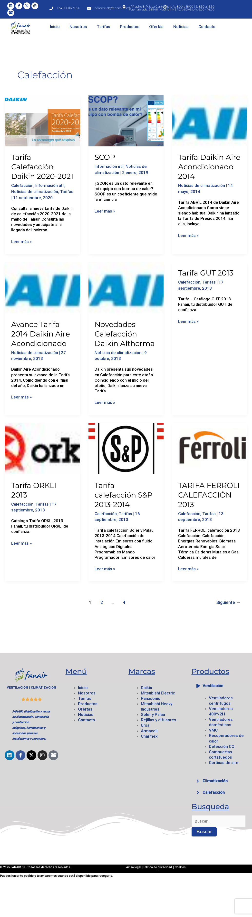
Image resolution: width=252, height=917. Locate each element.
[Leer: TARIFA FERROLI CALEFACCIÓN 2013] (209, 448)
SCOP (105, 157)
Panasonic (150, 698)
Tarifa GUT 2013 (205, 272)
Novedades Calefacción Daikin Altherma (125, 334)
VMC (213, 730)
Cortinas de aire (223, 762)
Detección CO (221, 746)
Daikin (146, 687)
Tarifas (103, 26)
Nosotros (78, 26)
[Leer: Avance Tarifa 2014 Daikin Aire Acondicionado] (42, 287)
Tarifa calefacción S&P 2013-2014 (124, 495)
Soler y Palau (153, 714)
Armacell (149, 730)
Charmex (149, 736)
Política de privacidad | (159, 867)
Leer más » (21, 241)
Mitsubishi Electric (158, 693)
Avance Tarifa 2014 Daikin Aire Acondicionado (40, 334)
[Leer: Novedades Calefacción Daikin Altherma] (126, 287)
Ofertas (156, 26)
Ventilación (213, 685)
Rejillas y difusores (158, 719)
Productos (129, 26)
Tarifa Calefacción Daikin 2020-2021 (42, 167)
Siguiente (228, 602)
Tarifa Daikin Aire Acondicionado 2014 (209, 167)
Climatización (215, 780)
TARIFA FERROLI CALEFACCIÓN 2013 (209, 495)
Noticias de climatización (34, 191)
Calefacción (22, 185)
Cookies (180, 867)
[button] (221, 686)
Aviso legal (134, 867)
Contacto (206, 26)
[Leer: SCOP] (126, 120)
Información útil (49, 185)
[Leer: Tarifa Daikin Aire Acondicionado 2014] (209, 120)
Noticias (181, 26)
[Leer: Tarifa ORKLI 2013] (42, 448)
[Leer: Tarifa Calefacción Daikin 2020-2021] (42, 120)
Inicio (55, 26)
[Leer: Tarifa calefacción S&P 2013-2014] (126, 448)
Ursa (145, 725)
